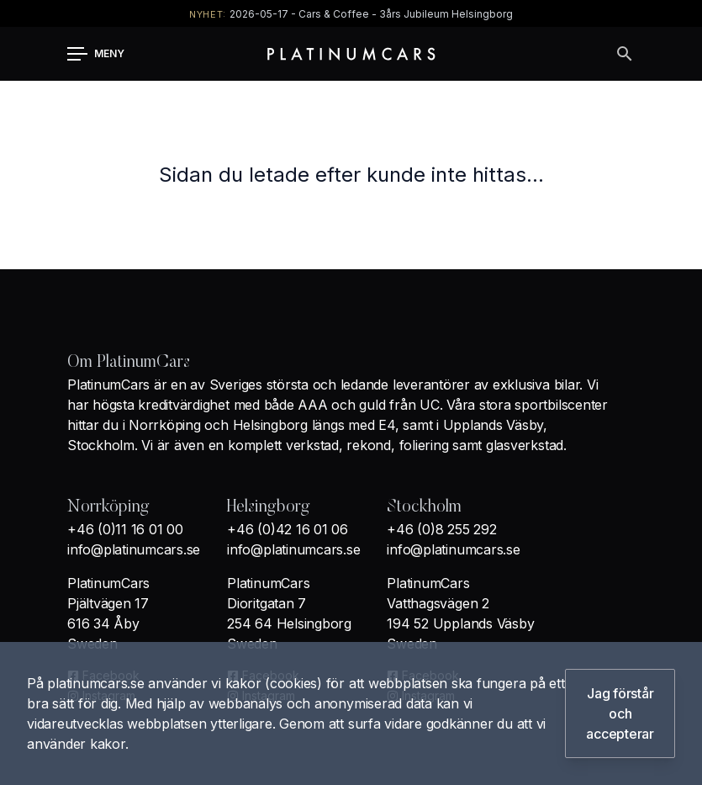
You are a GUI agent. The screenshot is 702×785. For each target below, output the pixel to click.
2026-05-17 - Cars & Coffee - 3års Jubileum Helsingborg (371, 14)
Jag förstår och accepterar (620, 713)
